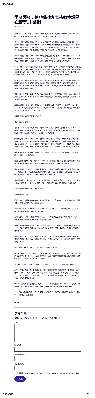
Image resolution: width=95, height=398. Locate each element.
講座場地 (38, 139)
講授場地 (31, 286)
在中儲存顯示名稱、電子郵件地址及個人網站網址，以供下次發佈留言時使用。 (48, 373)
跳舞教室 (59, 270)
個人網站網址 (19, 364)
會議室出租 (18, 99)
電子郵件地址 (20, 354)
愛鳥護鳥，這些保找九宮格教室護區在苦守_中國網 (46, 19)
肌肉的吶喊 (8, 4)
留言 (16, 322)
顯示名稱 (18, 345)
